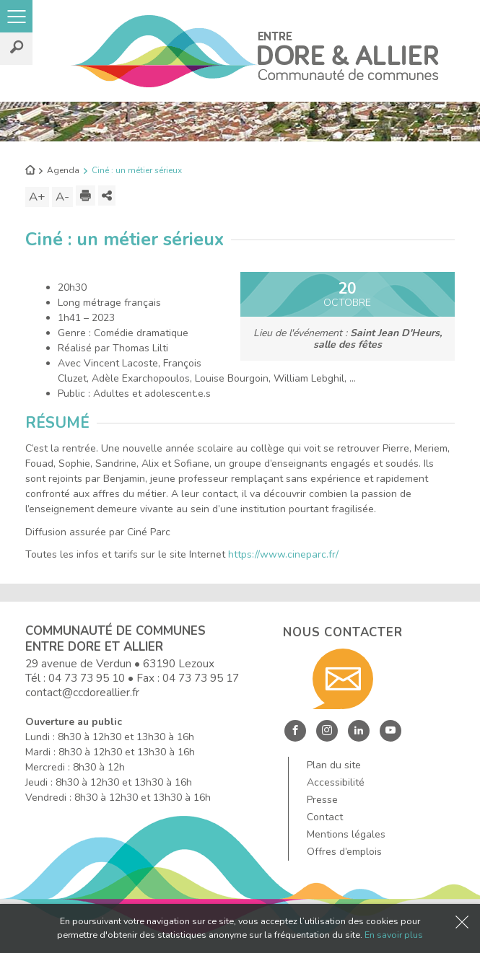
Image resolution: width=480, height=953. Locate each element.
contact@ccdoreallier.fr (82, 692)
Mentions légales (346, 834)
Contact (325, 817)
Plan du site (334, 765)
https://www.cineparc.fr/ (283, 554)
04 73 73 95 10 (86, 677)
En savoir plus (394, 934)
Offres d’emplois (344, 851)
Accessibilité (336, 782)
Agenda (63, 170)
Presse (322, 800)
